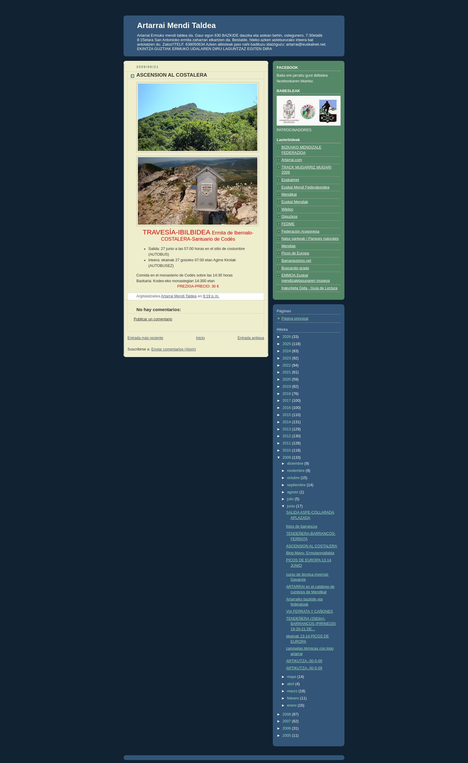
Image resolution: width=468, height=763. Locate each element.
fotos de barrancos (301, 526)
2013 (287, 429)
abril (291, 684)
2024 (287, 351)
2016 (287, 408)
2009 (287, 457)
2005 (287, 735)
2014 (287, 422)
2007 (287, 721)
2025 (287, 344)
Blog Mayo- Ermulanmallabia (310, 553)
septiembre (297, 485)
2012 (287, 436)
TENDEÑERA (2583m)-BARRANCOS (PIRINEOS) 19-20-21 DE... (311, 624)
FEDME (288, 224)
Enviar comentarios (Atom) (173, 349)
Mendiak (288, 246)
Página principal (294, 318)
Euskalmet (290, 180)
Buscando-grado (295, 268)
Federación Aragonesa (300, 231)
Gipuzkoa (289, 216)
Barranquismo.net (296, 261)
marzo (293, 691)
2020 (287, 379)
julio (291, 499)
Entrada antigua (251, 338)
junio (291, 506)
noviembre (296, 471)
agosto (293, 492)
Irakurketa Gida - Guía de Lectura (309, 288)
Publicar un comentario (153, 319)
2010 (287, 450)
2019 (287, 386)
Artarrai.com (291, 160)
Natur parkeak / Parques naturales (310, 239)
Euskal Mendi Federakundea (305, 187)
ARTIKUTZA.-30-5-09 (304, 661)
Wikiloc (287, 209)
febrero (293, 698)
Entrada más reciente (145, 338)
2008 (287, 714)
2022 (287, 365)
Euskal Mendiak (294, 202)
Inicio (200, 338)
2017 (287, 401)
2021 (287, 372)
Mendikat (289, 194)
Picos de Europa (295, 253)
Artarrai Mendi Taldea (176, 25)
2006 (287, 728)
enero (292, 705)
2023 (287, 358)
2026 (287, 337)
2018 (287, 394)
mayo (292, 677)
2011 (287, 443)
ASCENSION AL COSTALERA (311, 546)
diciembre (295, 463)
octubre (294, 478)
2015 (287, 415)
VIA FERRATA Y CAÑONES (309, 611)
